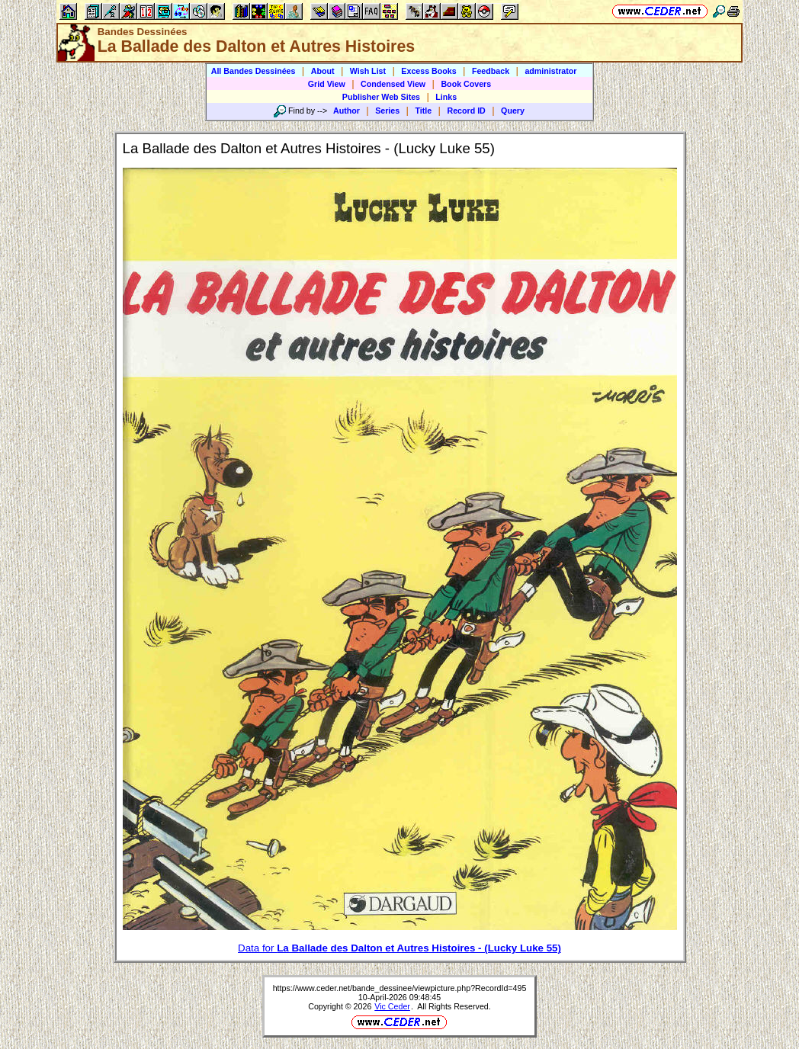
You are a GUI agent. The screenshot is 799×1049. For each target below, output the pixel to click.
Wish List (368, 70)
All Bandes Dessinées (253, 70)
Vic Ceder (392, 1006)
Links (446, 96)
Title (423, 110)
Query (513, 110)
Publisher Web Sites (381, 96)
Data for (399, 948)
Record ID (466, 110)
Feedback (490, 70)
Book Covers (466, 83)
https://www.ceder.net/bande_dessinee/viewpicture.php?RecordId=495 (400, 988)
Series (387, 110)
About (323, 70)
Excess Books (428, 70)
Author (346, 110)
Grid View (326, 83)
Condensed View (393, 83)
